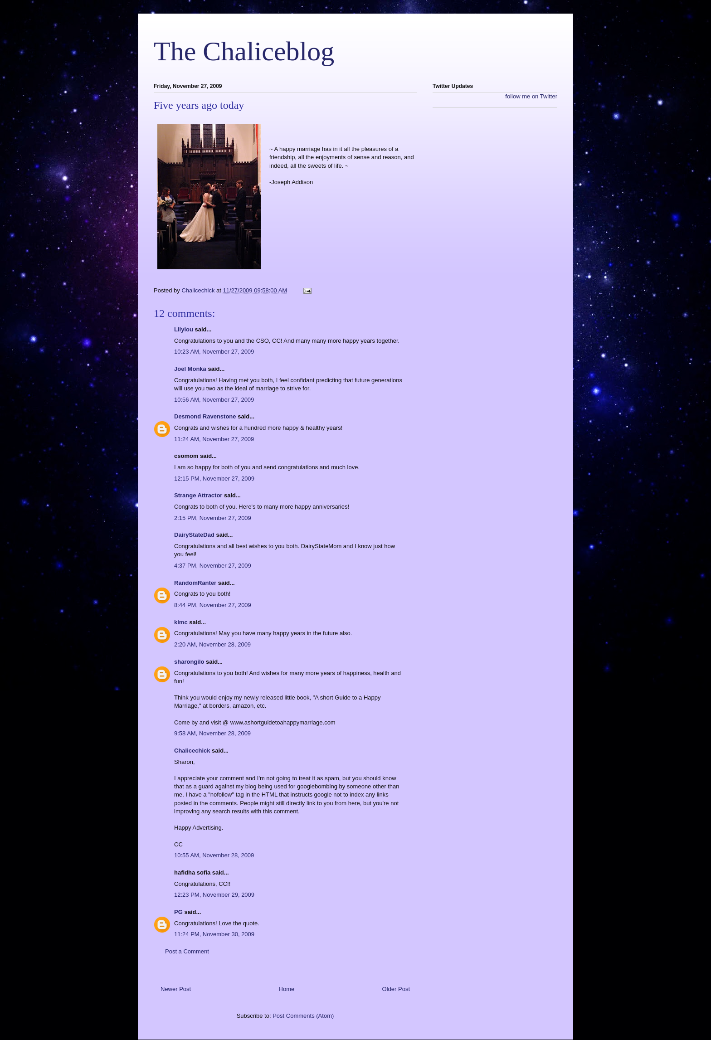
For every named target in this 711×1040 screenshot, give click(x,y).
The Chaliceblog (244, 51)
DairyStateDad (194, 534)
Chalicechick (192, 750)
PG (178, 912)
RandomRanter (195, 582)
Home (287, 989)
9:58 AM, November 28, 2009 (212, 733)
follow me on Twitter (531, 96)
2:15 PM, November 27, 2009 (212, 518)
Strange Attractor (198, 495)
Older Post (396, 989)
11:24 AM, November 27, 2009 (214, 439)
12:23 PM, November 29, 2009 (214, 894)
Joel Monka (190, 368)
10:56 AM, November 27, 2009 (214, 399)
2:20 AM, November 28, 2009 (212, 644)
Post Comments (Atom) (303, 1015)
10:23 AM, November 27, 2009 (214, 351)
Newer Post (176, 989)
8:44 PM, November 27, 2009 (212, 605)
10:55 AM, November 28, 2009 (214, 855)
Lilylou (183, 329)
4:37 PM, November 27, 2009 (212, 565)
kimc (181, 622)
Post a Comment (187, 951)
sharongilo (189, 661)
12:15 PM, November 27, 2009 (214, 478)
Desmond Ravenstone (205, 416)
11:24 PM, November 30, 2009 (214, 934)
